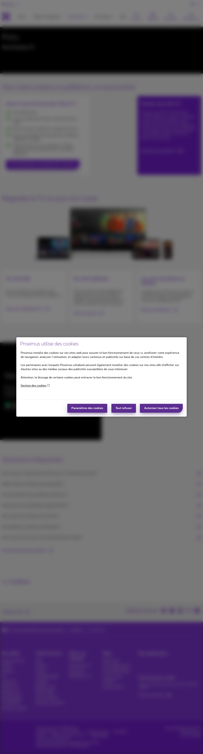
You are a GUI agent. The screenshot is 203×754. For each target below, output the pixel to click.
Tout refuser (124, 408)
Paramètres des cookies (87, 408)
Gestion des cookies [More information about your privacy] (35, 385)
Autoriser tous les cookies (161, 408)
